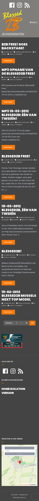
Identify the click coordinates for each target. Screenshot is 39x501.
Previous (9, 323)
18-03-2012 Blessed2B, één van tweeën (19, 210)
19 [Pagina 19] (26, 323)
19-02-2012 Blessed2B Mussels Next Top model (19, 296)
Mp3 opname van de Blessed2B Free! (18, 71)
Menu (33, 22)
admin (4, 54)
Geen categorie (22, 77)
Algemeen (5, 220)
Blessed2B (14, 494)
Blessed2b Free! (16, 156)
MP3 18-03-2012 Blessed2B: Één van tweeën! (19, 115)
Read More (8, 61)
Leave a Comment (15, 54)
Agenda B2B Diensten (23, 52)
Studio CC (23, 497)
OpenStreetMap (25, 484)
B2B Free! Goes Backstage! (15, 46)
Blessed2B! (12, 251)
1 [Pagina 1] (16, 323)
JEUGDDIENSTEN (13, 34)
